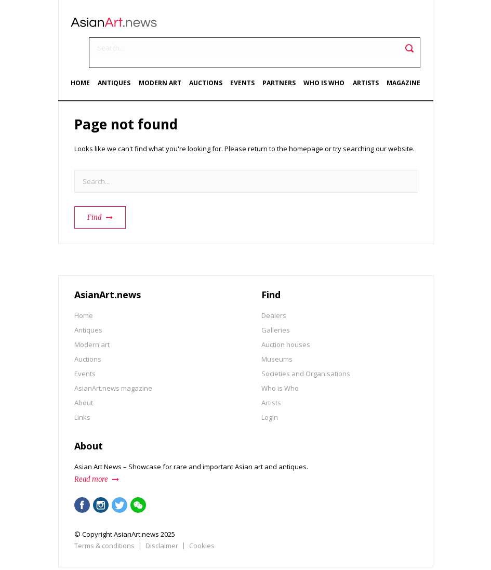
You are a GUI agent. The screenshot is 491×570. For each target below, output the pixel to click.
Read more (91, 450)
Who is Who (323, 55)
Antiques (117, 55)
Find (94, 188)
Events (243, 55)
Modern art (162, 55)
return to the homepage (285, 120)
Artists (365, 55)
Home (84, 55)
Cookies (202, 517)
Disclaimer (161, 517)
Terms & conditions (104, 517)
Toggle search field (406, 26)
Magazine (402, 55)
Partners (279, 55)
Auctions (207, 55)
